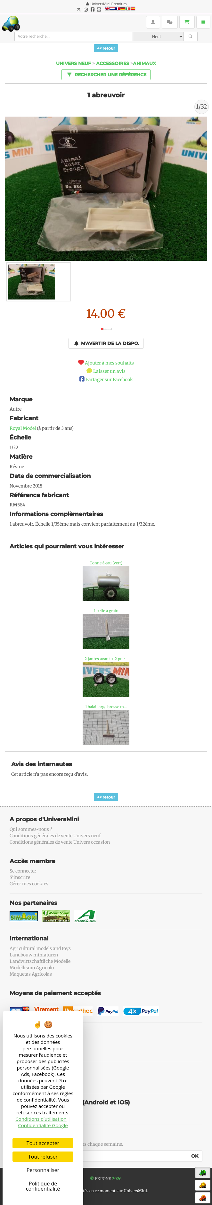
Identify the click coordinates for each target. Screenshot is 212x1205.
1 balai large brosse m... (106, 706)
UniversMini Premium (108, 3)
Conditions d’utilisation (41, 1119)
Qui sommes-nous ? (31, 829)
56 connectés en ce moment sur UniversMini (105, 1190)
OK (194, 1156)
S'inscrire (20, 877)
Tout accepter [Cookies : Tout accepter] (43, 1143)
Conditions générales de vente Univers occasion (60, 842)
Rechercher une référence (105, 74)
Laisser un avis (109, 371)
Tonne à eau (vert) (106, 563)
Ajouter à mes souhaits (109, 363)
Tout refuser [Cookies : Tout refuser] (43, 1156)
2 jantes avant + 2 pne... (106, 658)
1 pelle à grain (106, 610)
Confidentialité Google (43, 1125)
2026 (116, 1178)
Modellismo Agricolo (32, 968)
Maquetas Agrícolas (31, 974)
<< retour (106, 48)
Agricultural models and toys (40, 948)
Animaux (144, 63)
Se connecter (23, 871)
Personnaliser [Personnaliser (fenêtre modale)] (43, 1170)
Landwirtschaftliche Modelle (40, 961)
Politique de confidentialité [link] (43, 1186)
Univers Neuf (73, 63)
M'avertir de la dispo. (106, 343)
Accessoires (112, 63)
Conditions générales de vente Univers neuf (55, 836)
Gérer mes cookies (29, 884)
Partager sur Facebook (109, 379)
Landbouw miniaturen (34, 955)
